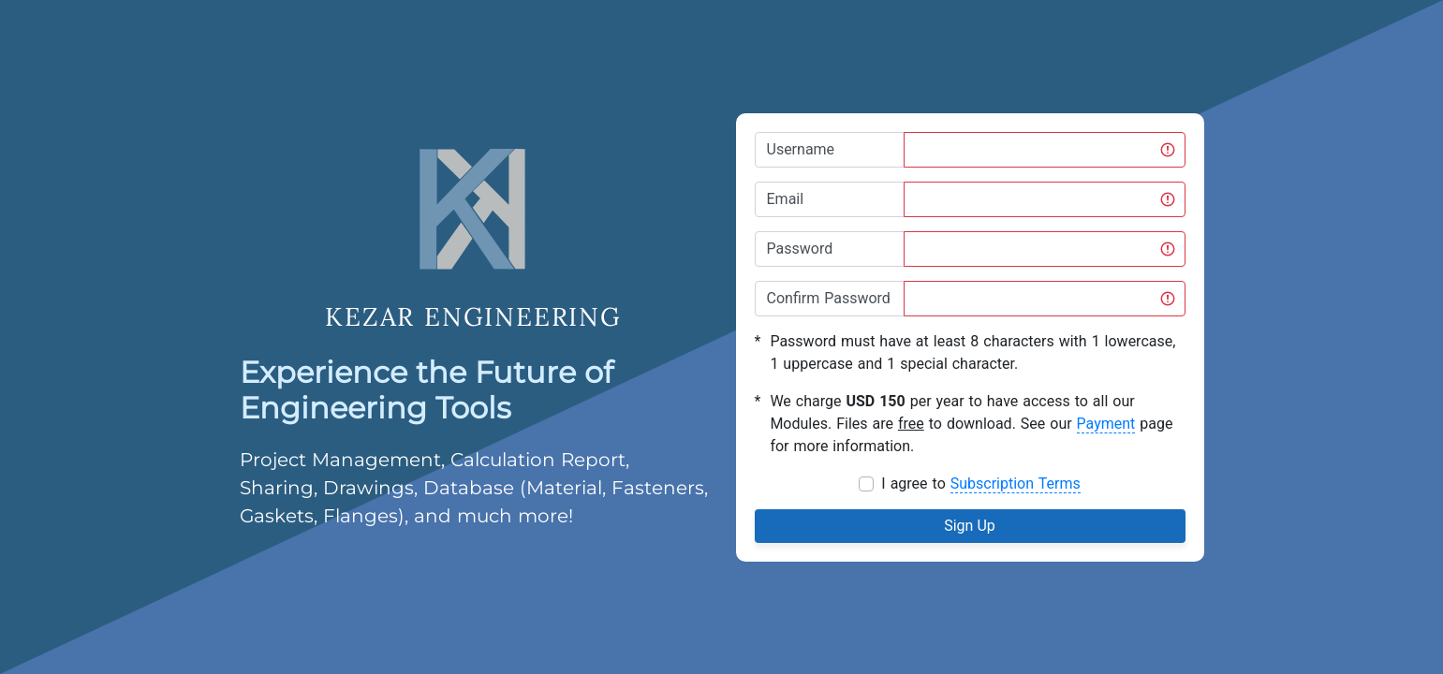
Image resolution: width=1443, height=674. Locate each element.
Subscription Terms (1015, 483)
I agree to (980, 484)
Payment (1106, 423)
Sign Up (969, 526)
